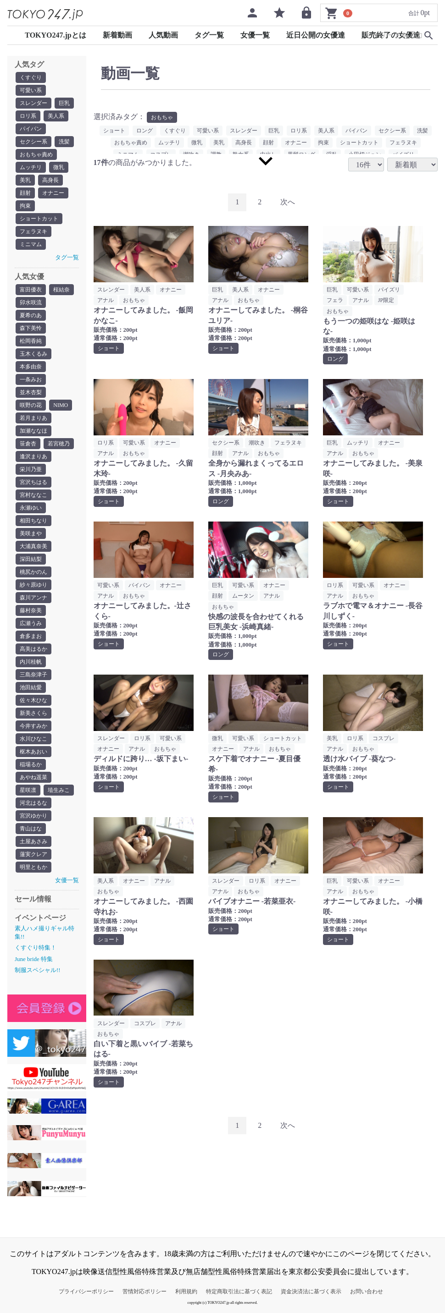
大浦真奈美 (33, 546)
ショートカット (39, 218)
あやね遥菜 (33, 777)
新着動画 (117, 35)
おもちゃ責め (36, 154)
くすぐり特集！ (35, 947)
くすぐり (31, 77)
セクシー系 (33, 141)
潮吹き (257, 442)
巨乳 (64, 103)
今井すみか (33, 726)
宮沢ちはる (33, 482)
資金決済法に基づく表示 (311, 1291)
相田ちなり (33, 520)
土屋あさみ (33, 841)
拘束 (25, 206)
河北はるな (33, 803)
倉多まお (31, 636)
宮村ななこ (33, 495)
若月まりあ (33, 418)
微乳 (58, 167)
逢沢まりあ (33, 456)
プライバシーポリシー (86, 1291)
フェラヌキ (33, 231)
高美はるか (33, 649)
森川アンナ (33, 597)
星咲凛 (28, 790)
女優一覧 (255, 35)
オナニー (53, 193)
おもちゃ (162, 117)
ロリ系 (28, 116)
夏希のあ (31, 315)
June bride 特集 (34, 959)
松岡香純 (31, 341)
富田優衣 (31, 289)
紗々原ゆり (33, 585)
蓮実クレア (33, 854)
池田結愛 (31, 687)
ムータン (243, 596)
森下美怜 (31, 328)
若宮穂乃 (59, 443)
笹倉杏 (28, 443)
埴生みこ (59, 790)
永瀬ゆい (31, 508)
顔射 (25, 193)
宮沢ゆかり (33, 816)
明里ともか (33, 867)
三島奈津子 (33, 674)
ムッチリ (31, 167)
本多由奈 (31, 366)
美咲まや (31, 533)
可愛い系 (31, 90)
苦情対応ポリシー (144, 1291)
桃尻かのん (33, 572)
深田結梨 (31, 559)
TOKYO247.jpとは (55, 35)
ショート (114, 130)
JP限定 (386, 300)
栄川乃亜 (31, 469)
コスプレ (384, 738)
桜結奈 (61, 289)
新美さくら (33, 713)
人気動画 (163, 35)
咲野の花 (31, 405)
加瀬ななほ (33, 431)
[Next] (287, 202)
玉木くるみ (33, 354)
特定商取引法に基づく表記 (239, 1291)
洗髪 (64, 141)
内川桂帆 (31, 662)
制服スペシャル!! (38, 970)
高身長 (50, 180)
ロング (144, 130)
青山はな (31, 828)
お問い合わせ (366, 1291)
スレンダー (33, 103)
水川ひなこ (33, 739)
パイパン (31, 129)
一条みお (31, 379)
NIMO (60, 405)
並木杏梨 (31, 392)
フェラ (335, 300)
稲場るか (31, 764)
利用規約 (186, 1291)
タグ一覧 (209, 35)
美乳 (25, 180)
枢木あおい (33, 751)
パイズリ (389, 289)
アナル (105, 300)
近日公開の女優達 (315, 35)
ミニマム (31, 244)
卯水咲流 (31, 302)
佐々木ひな (33, 700)
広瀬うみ (31, 623)
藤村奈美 (31, 610)
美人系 (56, 116)
